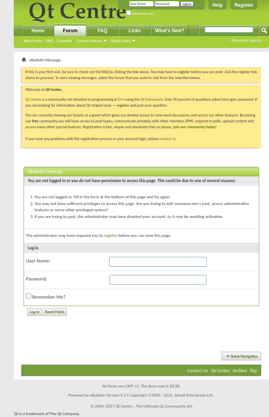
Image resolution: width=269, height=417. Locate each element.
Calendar (64, 40)
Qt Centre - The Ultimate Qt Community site (153, 406)
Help (217, 5)
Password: (36, 279)
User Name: (38, 261)
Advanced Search (246, 40)
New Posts (33, 40)
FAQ (49, 40)
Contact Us (197, 370)
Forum (70, 30)
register (123, 105)
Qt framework (152, 99)
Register (243, 5)
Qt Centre (33, 99)
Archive (240, 370)
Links (134, 30)
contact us (167, 138)
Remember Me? (140, 13)
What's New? (169, 30)
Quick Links (120, 40)
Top (253, 370)
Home (37, 30)
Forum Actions (89, 40)
